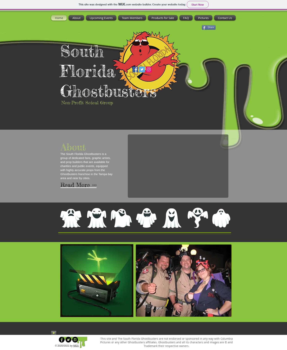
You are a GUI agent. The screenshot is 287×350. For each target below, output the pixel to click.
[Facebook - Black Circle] (62, 340)
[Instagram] (149, 69)
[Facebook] (135, 69)
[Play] (53, 333)
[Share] (209, 27)
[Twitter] (142, 69)
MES (76, 345)
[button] (178, 166)
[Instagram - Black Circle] (75, 340)
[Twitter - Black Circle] (68, 340)
